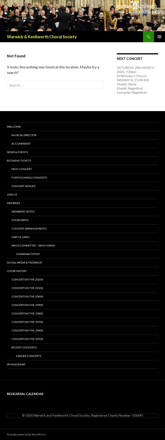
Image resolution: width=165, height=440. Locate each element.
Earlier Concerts (28, 356)
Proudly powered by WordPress (26, 434)
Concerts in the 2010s (27, 288)
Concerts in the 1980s (27, 313)
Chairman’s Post (28, 254)
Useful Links (20, 237)
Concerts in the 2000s (27, 296)
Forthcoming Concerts (29, 177)
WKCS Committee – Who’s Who (33, 245)
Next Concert (21, 169)
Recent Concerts (23, 347)
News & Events (17, 152)
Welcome (14, 126)
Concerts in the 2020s (27, 279)
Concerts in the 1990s (27, 305)
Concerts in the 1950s (27, 339)
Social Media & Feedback (24, 262)
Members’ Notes (22, 211)
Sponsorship (16, 364)
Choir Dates (19, 220)
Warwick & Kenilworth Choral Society (42, 36)
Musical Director (23, 135)
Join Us (12, 194)
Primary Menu (159, 36)
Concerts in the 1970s (27, 322)
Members (13, 203)
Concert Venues (23, 186)
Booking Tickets (19, 160)
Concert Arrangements (29, 228)
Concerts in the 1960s (27, 330)
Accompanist (21, 143)
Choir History (17, 271)
